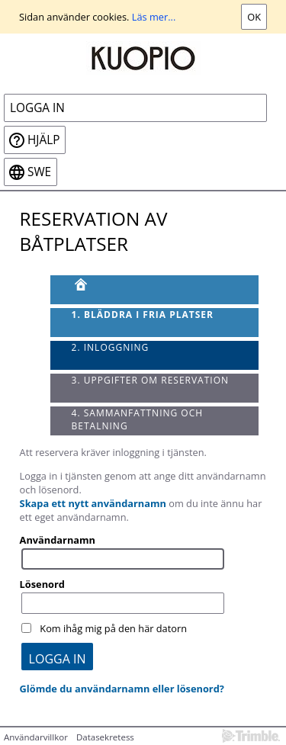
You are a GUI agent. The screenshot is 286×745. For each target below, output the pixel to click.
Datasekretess (105, 737)
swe (39, 172)
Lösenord (42, 584)
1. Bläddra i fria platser (143, 314)
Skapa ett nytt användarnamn (93, 503)
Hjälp (43, 140)
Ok (254, 17)
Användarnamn (57, 540)
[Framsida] (154, 289)
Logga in (37, 108)
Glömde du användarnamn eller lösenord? (122, 688)
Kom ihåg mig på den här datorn (113, 628)
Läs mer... (154, 17)
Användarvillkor (36, 737)
